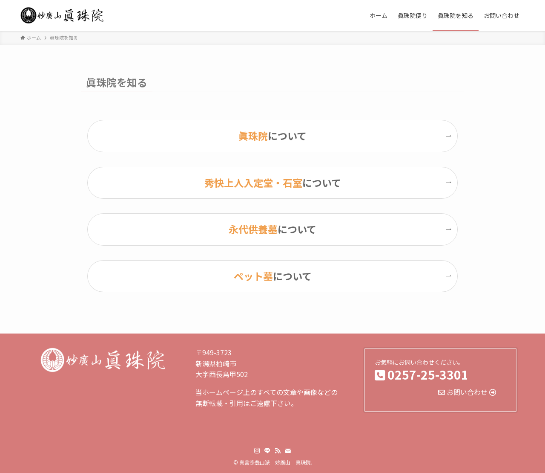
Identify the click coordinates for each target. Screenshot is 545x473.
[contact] (288, 451)
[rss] (277, 451)
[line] (267, 451)
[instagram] (257, 451)
